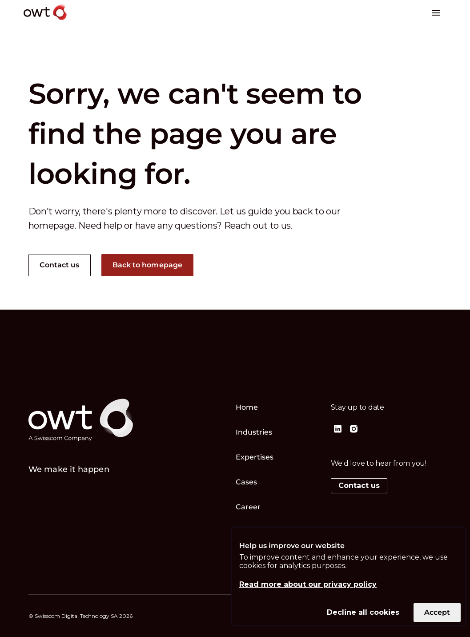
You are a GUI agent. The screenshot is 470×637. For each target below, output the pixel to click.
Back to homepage (147, 265)
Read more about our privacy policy (308, 584)
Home (247, 407)
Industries (254, 432)
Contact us (60, 265)
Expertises (255, 457)
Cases (246, 482)
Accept (437, 612)
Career (248, 507)
